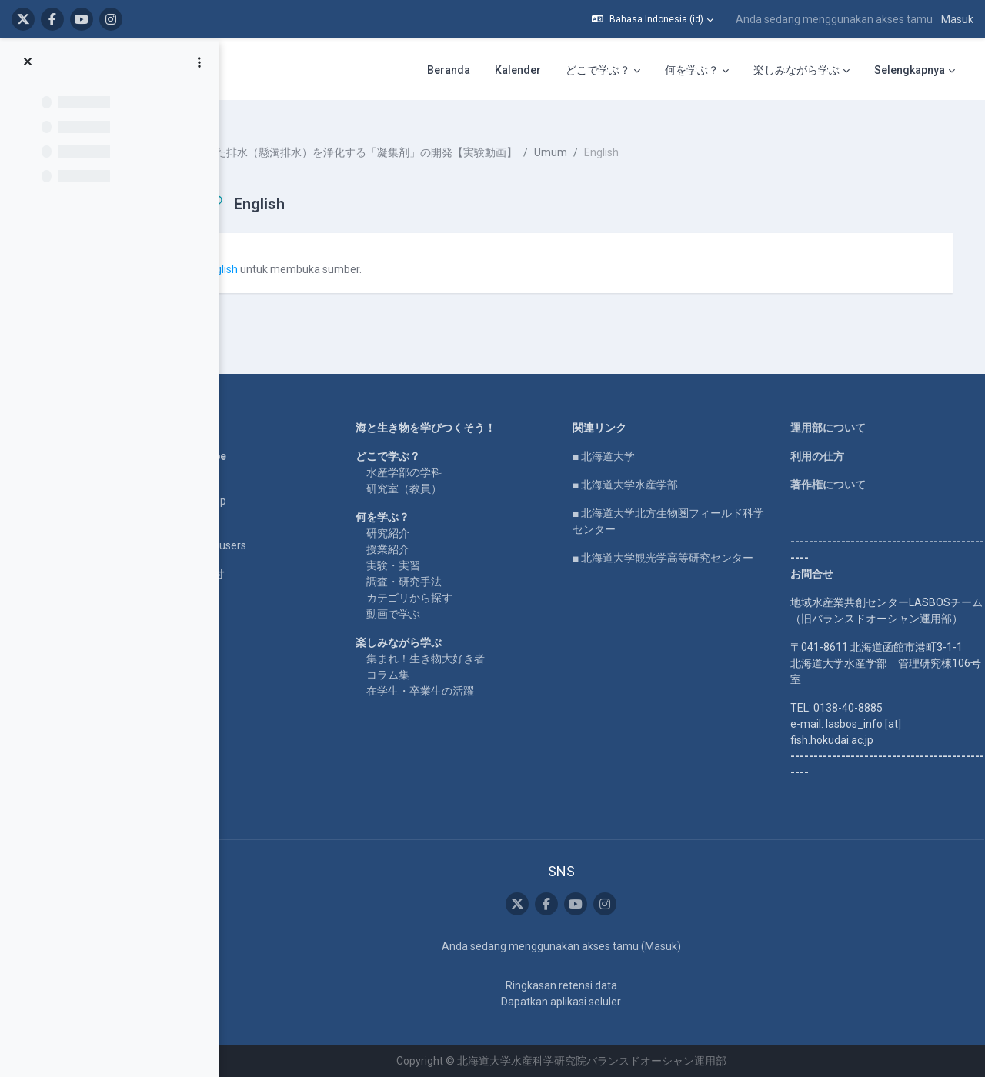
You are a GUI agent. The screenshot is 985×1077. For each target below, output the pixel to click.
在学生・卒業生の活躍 (469, 675)
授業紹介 (436, 533)
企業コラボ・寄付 (249, 558)
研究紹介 (436, 517)
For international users (260, 529)
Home (221, 411)
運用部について (836, 411)
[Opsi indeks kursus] (199, 62)
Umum (619, 138)
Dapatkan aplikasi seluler (590, 1001)
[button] (653, 19)
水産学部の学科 (452, 456)
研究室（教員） (452, 472)
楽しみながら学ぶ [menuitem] (796, 70)
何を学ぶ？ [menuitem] (692, 70)
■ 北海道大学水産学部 (654, 468)
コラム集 (436, 658)
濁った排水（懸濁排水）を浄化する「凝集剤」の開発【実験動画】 (424, 138)
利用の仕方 (826, 440)
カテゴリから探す (458, 581)
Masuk (957, 19)
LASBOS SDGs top (250, 484)
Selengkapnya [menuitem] (909, 70)
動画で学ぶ (442, 598)
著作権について (836, 468)
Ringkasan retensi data (590, 985)
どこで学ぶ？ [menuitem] (598, 70)
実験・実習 (442, 549)
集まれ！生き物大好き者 (474, 642)
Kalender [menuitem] (518, 70)
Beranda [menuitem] (448, 70)
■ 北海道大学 (633, 440)
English (289, 255)
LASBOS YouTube (250, 440)
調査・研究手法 (452, 565)
